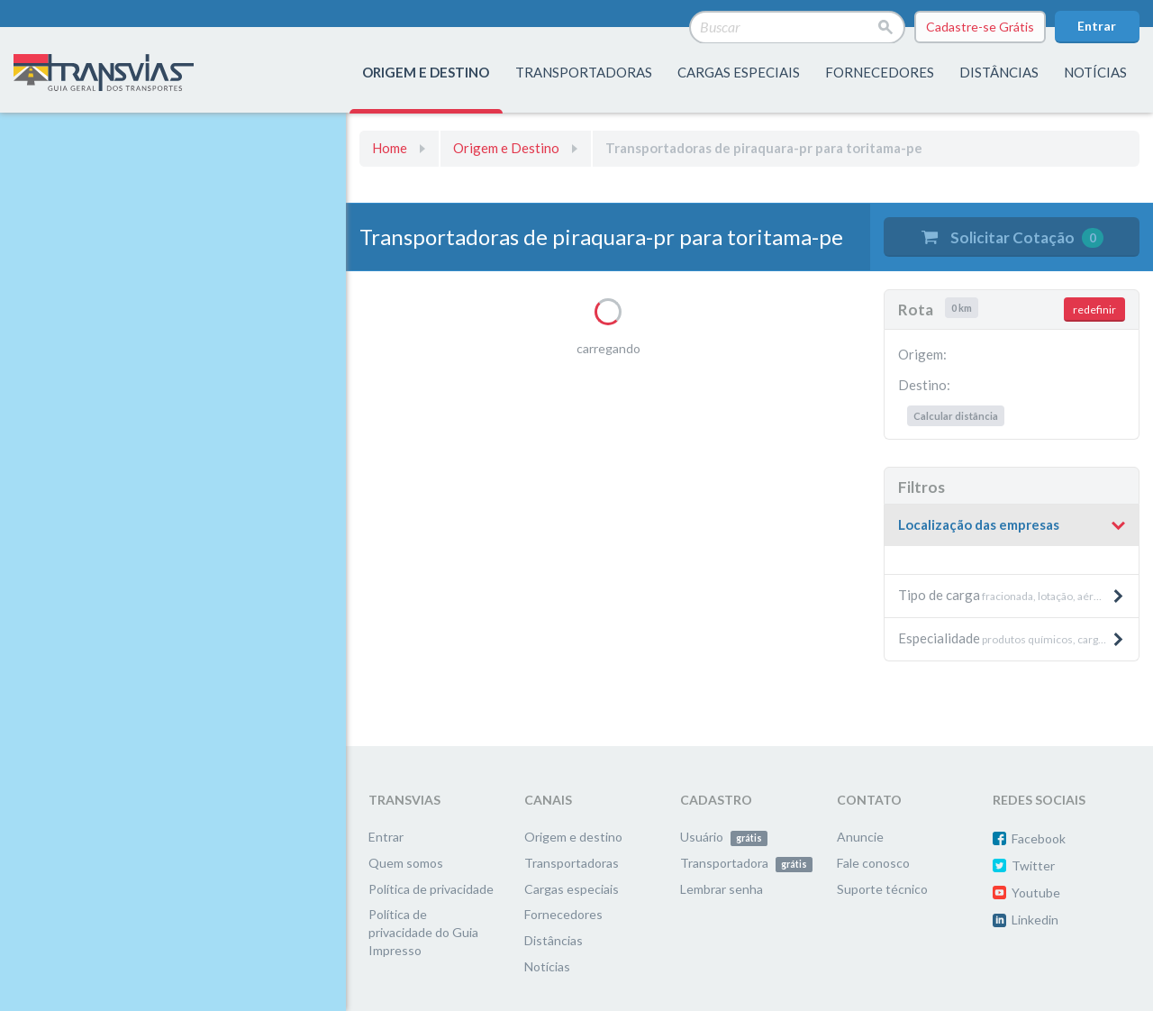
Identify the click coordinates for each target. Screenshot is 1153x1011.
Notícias (1095, 72)
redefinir (1094, 309)
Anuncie (860, 836)
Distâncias (553, 940)
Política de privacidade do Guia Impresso (423, 932)
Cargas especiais (738, 72)
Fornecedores (563, 914)
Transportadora (746, 862)
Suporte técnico (882, 889)
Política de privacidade (431, 889)
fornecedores (879, 72)
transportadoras (583, 72)
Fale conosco (873, 862)
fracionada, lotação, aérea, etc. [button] (1013, 595)
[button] (1012, 525)
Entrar (1096, 25)
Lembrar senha (721, 889)
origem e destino (425, 72)
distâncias (999, 72)
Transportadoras (571, 862)
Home (389, 148)
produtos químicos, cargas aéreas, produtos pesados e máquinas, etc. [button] (1018, 638)
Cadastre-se (980, 27)
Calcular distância (955, 416)
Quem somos (405, 862)
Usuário (723, 836)
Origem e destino (573, 836)
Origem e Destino (506, 148)
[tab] (1012, 526)
